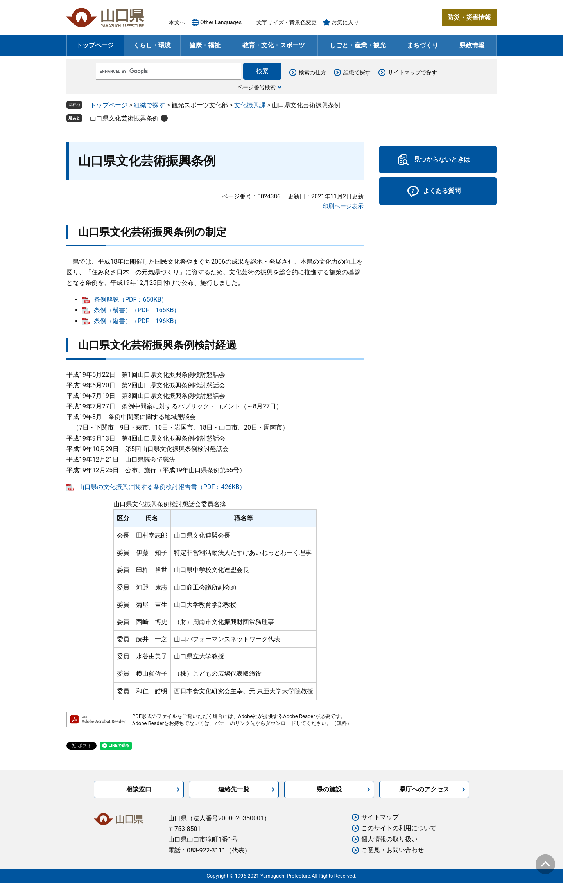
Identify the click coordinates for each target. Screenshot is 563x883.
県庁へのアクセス (424, 789)
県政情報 (471, 45)
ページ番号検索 (256, 87)
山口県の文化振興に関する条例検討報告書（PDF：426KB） (162, 487)
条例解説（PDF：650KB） (130, 299)
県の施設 (329, 789)
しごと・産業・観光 (358, 45)
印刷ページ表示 (343, 206)
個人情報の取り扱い (389, 839)
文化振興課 (249, 105)
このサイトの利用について (398, 828)
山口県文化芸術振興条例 (124, 118)
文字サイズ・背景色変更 (286, 22)
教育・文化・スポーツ (273, 45)
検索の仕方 (312, 72)
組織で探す (357, 72)
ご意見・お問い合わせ (392, 850)
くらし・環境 (152, 45)
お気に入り (345, 22)
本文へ (177, 22)
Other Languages (221, 22)
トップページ (95, 45)
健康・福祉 (205, 45)
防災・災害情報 (469, 17)
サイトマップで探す (412, 72)
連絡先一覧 (233, 789)
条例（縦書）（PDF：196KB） (137, 321)
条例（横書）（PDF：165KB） (137, 310)
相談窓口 (138, 789)
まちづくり (422, 45)
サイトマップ (380, 817)
